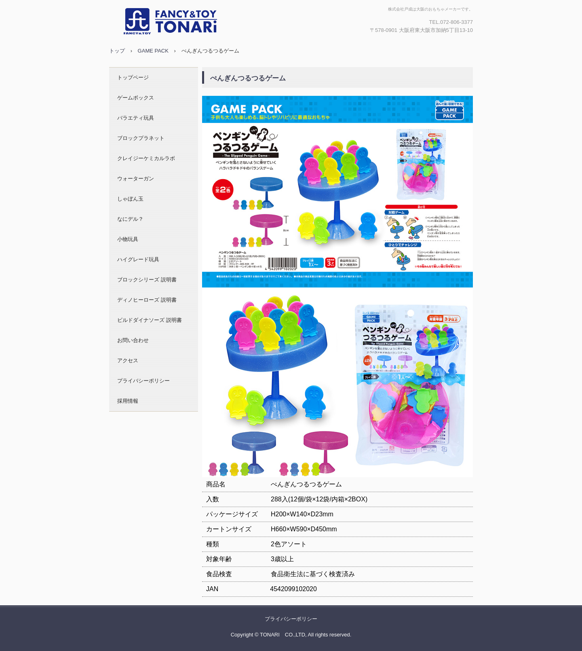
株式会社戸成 (196, 21)
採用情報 (127, 401)
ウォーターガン (135, 178)
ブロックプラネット (140, 138)
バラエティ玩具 (135, 118)
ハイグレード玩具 (138, 259)
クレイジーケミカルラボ (146, 158)
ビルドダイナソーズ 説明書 (149, 320)
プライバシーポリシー (143, 381)
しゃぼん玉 (130, 199)
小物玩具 (127, 239)
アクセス (127, 360)
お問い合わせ (133, 340)
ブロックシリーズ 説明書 (147, 280)
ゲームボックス (135, 98)
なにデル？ (130, 219)
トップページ (133, 77)
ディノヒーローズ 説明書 (147, 300)
